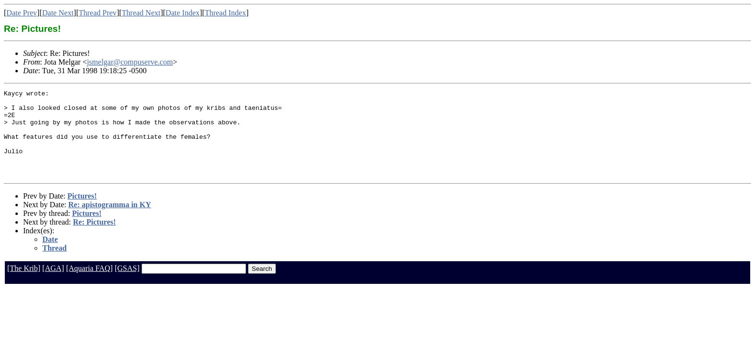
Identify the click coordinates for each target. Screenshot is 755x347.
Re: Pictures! (94, 239)
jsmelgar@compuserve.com (130, 62)
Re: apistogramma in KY (109, 222)
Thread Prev (97, 13)
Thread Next (141, 13)
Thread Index (225, 13)
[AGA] (53, 285)
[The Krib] (23, 285)
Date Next (58, 13)
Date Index (183, 13)
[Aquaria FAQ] (89, 285)
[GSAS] (127, 285)
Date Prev (21, 13)
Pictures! (82, 213)
